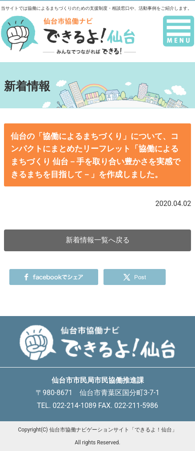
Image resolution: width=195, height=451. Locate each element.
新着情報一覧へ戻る (98, 240)
